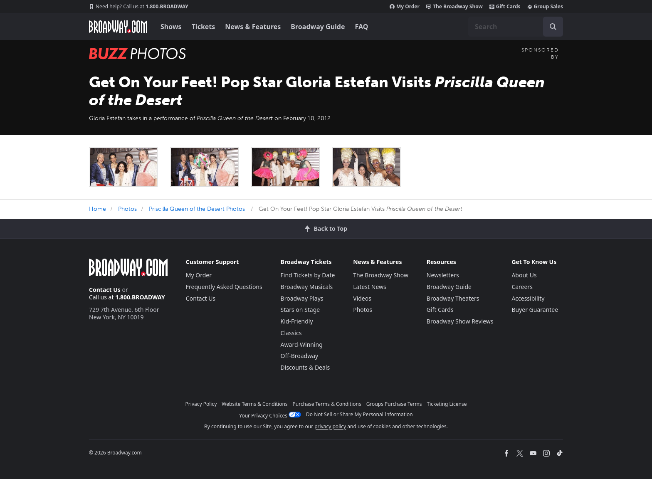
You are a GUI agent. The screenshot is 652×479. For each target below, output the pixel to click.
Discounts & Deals (305, 367)
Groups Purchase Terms (394, 403)
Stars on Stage (300, 310)
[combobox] (515, 27)
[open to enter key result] (553, 27)
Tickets (203, 26)
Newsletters (443, 275)
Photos (127, 208)
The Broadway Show (454, 6)
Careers (521, 287)
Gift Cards (505, 6)
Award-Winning (302, 344)
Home (97, 208)
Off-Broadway (300, 356)
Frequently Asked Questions (224, 287)
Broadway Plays (302, 298)
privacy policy (330, 426)
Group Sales (545, 6)
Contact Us (105, 290)
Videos (362, 298)
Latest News (369, 287)
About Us (523, 275)
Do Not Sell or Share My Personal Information (359, 414)
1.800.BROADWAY (138, 6)
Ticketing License (447, 403)
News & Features (253, 26)
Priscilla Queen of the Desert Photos (197, 208)
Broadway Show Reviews (460, 321)
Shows (171, 26)
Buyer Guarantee (534, 310)
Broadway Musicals (307, 287)
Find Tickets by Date (308, 275)
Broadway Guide (318, 26)
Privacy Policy (201, 403)
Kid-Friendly (297, 321)
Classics (291, 333)
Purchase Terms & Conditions (327, 403)
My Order (405, 6)
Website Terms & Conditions (254, 403)
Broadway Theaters (453, 298)
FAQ (361, 26)
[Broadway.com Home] (118, 26)
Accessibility (527, 298)
